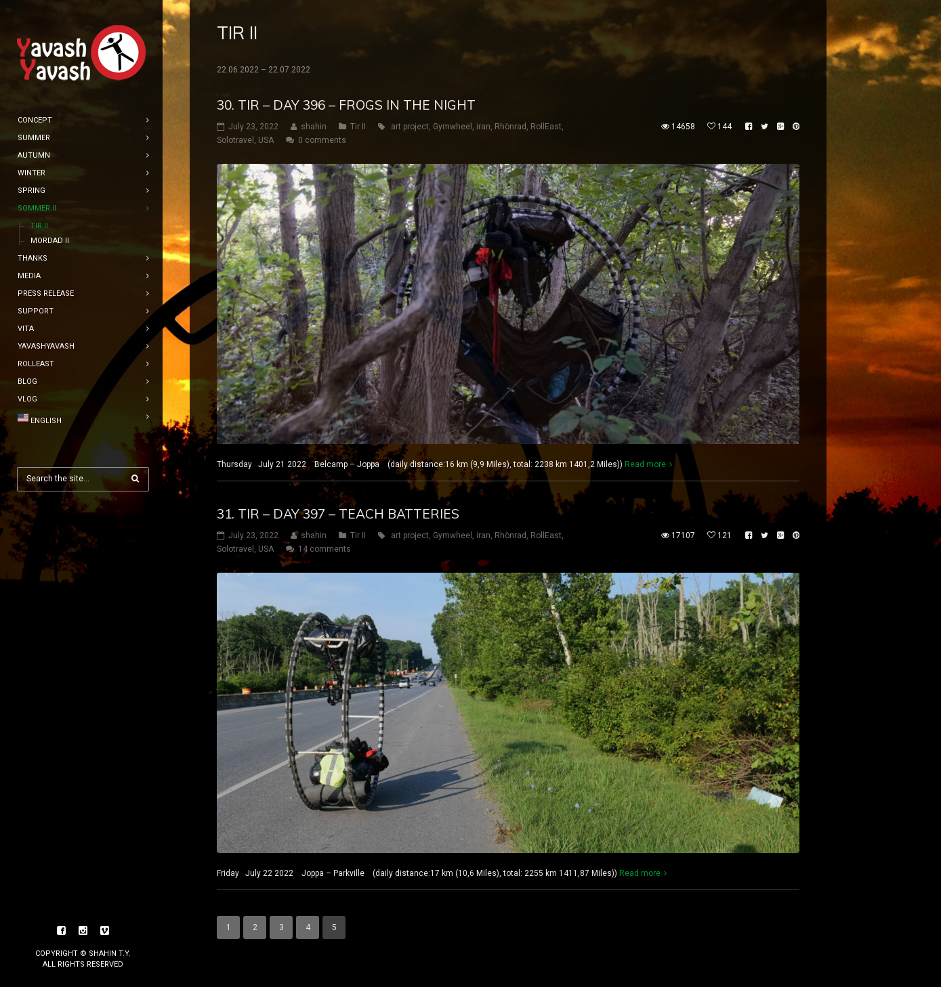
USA (266, 140)
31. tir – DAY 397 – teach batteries (338, 514)
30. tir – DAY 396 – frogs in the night (346, 105)
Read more (645, 464)
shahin (314, 126)
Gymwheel (452, 126)
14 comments (324, 549)
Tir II (358, 126)
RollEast (546, 126)
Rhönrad (510, 126)
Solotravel (235, 140)
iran (483, 126)
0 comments (322, 140)
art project (410, 126)
